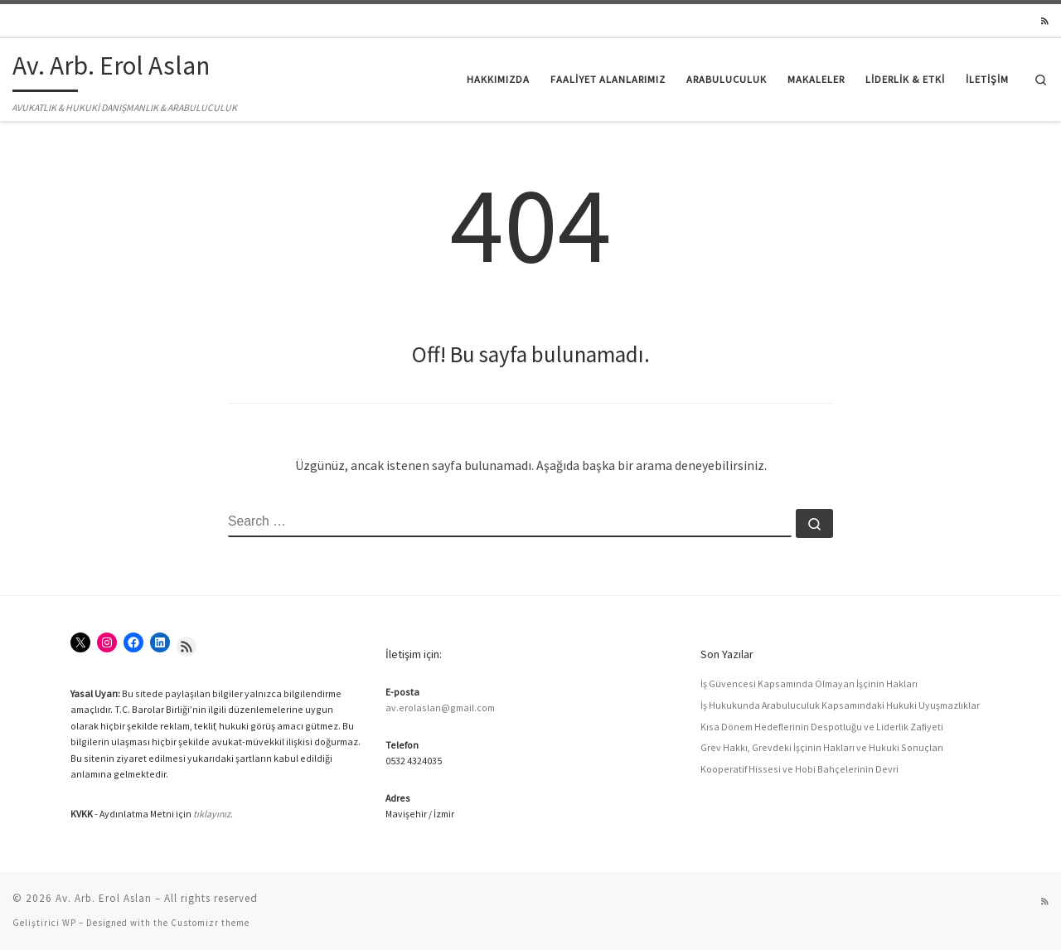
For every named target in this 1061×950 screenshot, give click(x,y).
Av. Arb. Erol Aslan (104, 898)
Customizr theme (210, 922)
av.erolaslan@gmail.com (440, 707)
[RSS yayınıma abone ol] (1045, 21)
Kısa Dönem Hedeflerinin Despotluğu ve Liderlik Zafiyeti (821, 726)
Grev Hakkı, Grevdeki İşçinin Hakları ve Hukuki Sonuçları (821, 747)
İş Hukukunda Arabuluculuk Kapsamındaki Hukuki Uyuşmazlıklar (840, 705)
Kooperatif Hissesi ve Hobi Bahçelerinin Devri (799, 769)
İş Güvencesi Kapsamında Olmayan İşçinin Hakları (809, 683)
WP (69, 922)
